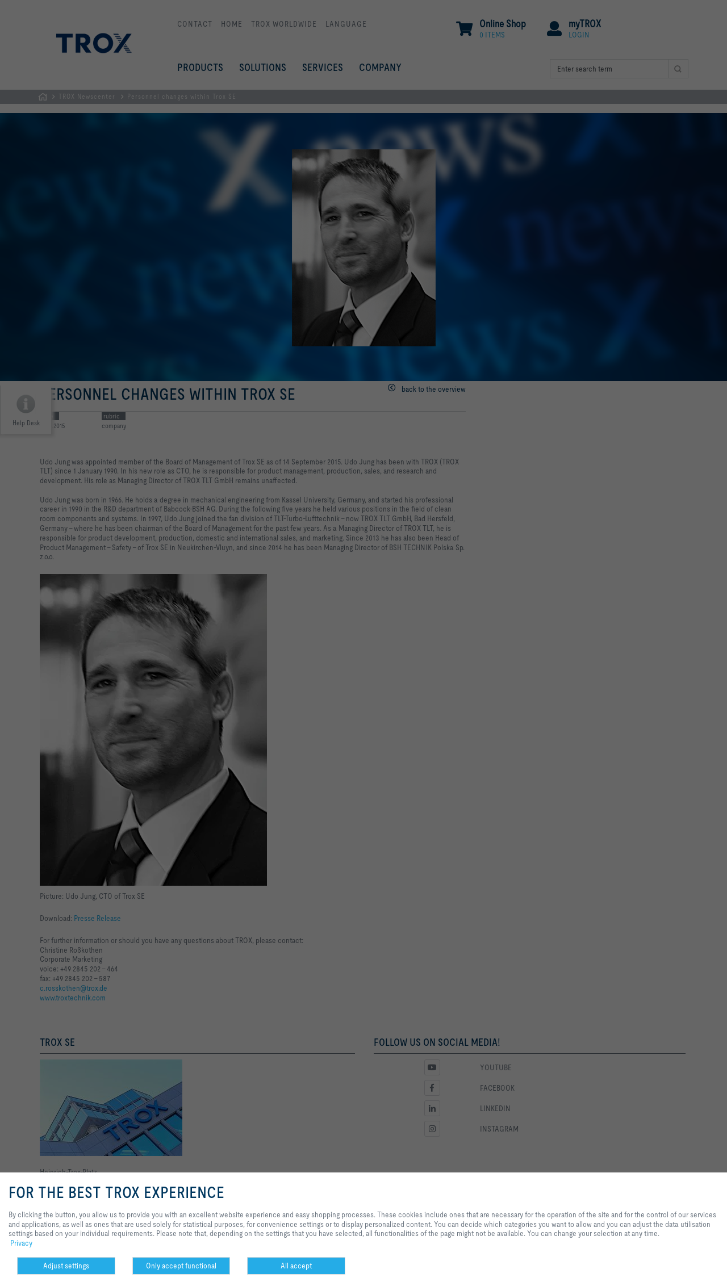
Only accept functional (181, 1265)
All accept (296, 1265)
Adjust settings (66, 1265)
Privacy (21, 1242)
